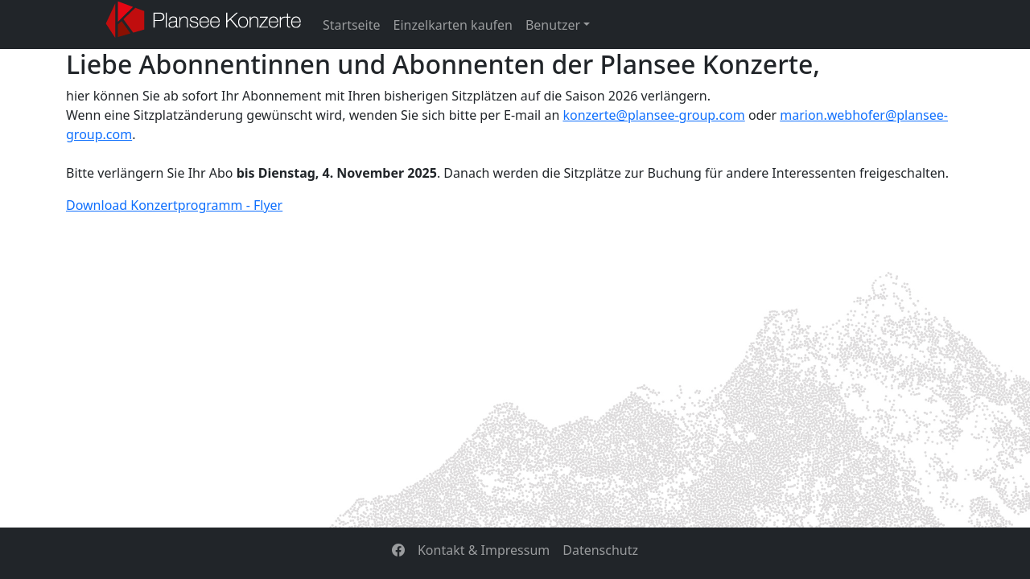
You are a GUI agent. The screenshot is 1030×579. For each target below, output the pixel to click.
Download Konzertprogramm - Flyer (174, 205)
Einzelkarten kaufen (453, 25)
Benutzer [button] (552, 25)
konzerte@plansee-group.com (653, 115)
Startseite (352, 25)
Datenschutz (600, 550)
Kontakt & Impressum (484, 550)
